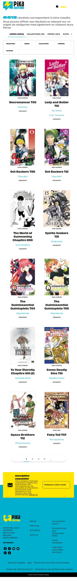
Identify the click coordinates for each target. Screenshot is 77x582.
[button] (12, 43)
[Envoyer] (67, 485)
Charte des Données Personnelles (51, 562)
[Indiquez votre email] (53, 485)
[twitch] (5, 553)
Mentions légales (16, 562)
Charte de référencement (19, 569)
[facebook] (5, 548)
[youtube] (18, 548)
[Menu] (64, 7)
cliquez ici (33, 495)
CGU (29, 562)
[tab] (16, 34)
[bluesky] (14, 548)
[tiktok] (9, 553)
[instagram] (9, 548)
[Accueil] (13, 6)
